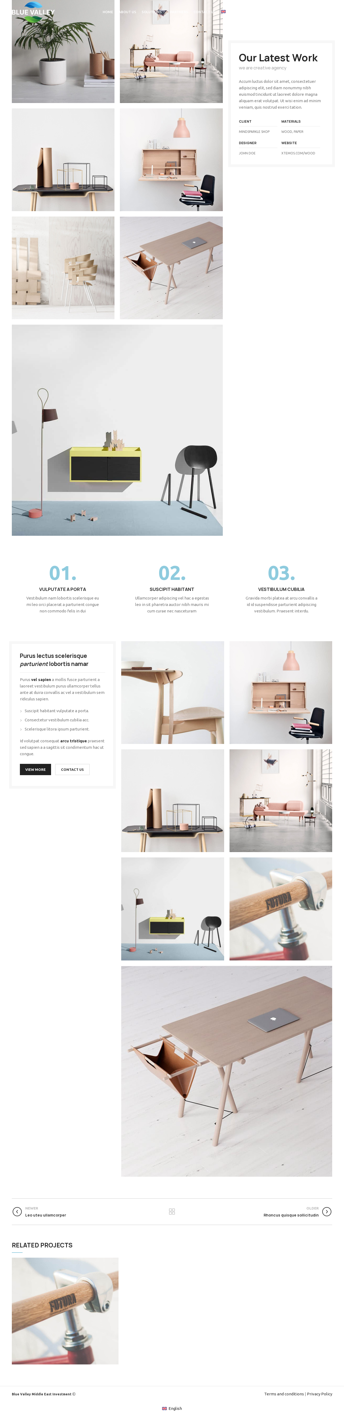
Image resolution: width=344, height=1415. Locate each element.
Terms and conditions (284, 1394)
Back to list (172, 1212)
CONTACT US (72, 769)
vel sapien (41, 679)
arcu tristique (73, 741)
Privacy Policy (319, 1394)
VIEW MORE (35, 769)
